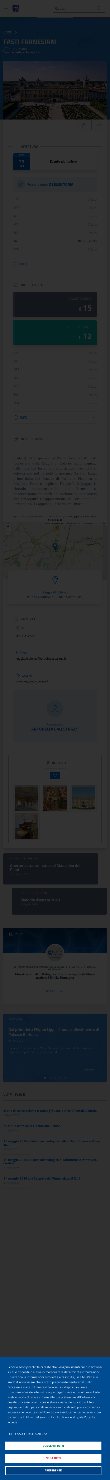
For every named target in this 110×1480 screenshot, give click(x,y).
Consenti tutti (53, 1446)
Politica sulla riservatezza (27, 1433)
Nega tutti (53, 1458)
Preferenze (53, 1470)
